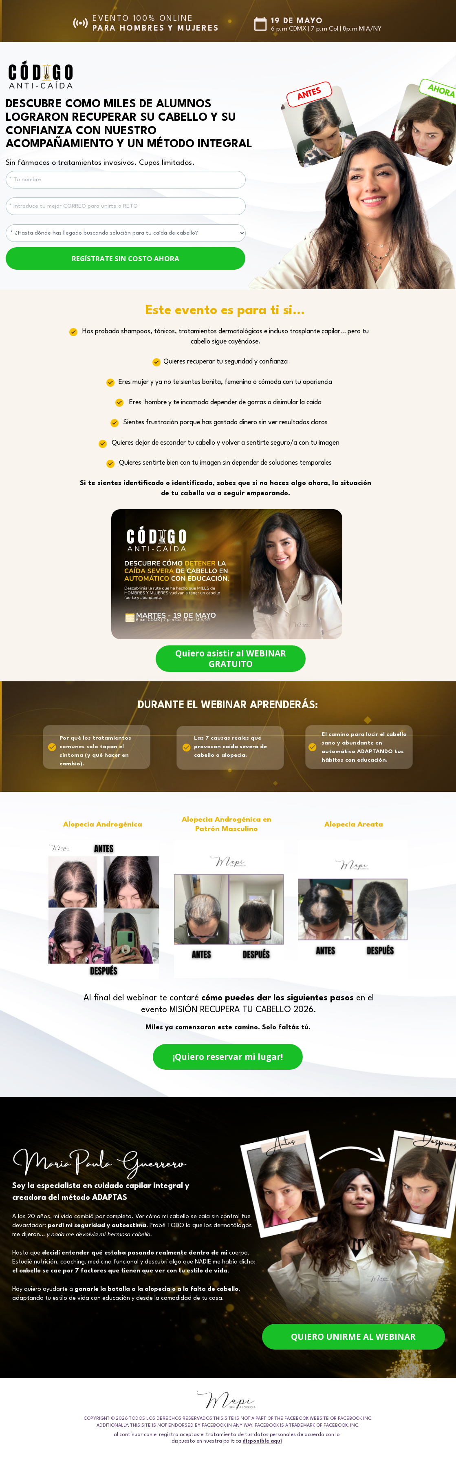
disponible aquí (262, 1441)
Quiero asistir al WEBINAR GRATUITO (230, 657)
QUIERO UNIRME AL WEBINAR (353, 1337)
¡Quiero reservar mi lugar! (228, 1056)
